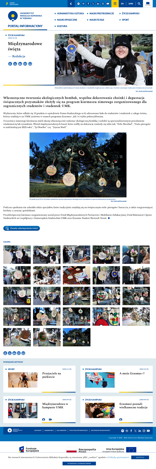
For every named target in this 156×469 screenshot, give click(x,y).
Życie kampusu (130, 13)
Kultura (62, 26)
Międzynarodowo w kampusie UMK (55, 405)
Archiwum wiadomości (100, 430)
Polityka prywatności (78, 430)
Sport (125, 19)
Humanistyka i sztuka (70, 13)
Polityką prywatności (118, 457)
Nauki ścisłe (97, 19)
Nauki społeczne (67, 19)
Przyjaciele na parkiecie (51, 375)
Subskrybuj (49, 430)
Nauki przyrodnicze (102, 13)
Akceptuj (140, 457)
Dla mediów (61, 430)
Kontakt (37, 430)
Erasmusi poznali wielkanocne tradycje (133, 405)
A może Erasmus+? (132, 373)
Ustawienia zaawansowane (79, 463)
